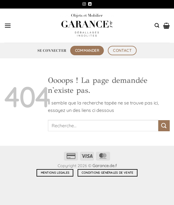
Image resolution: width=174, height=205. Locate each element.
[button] (7, 25)
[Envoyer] (164, 125)
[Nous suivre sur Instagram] (84, 4)
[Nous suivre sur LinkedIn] (90, 4)
